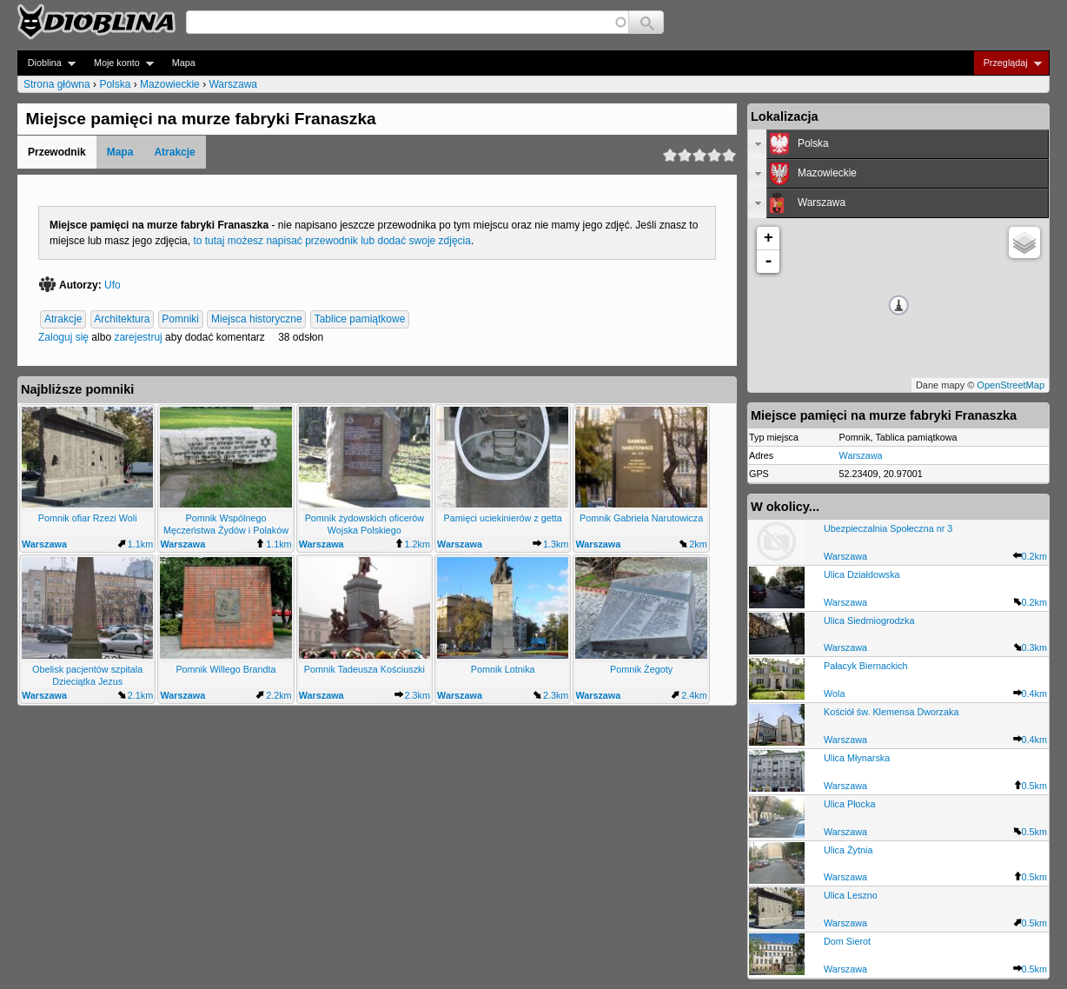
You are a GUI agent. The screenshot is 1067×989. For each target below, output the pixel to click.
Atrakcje (174, 152)
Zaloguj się (63, 337)
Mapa (184, 62)
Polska (114, 84)
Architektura (121, 319)
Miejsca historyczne (256, 319)
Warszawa (233, 84)
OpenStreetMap (1010, 385)
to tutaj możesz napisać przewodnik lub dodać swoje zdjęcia (332, 241)
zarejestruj (138, 337)
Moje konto (118, 63)
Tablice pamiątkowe (360, 319)
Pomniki (180, 319)
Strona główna (56, 84)
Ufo (112, 285)
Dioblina (46, 63)
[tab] (898, 144)
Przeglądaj (1007, 63)
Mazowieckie (170, 84)
